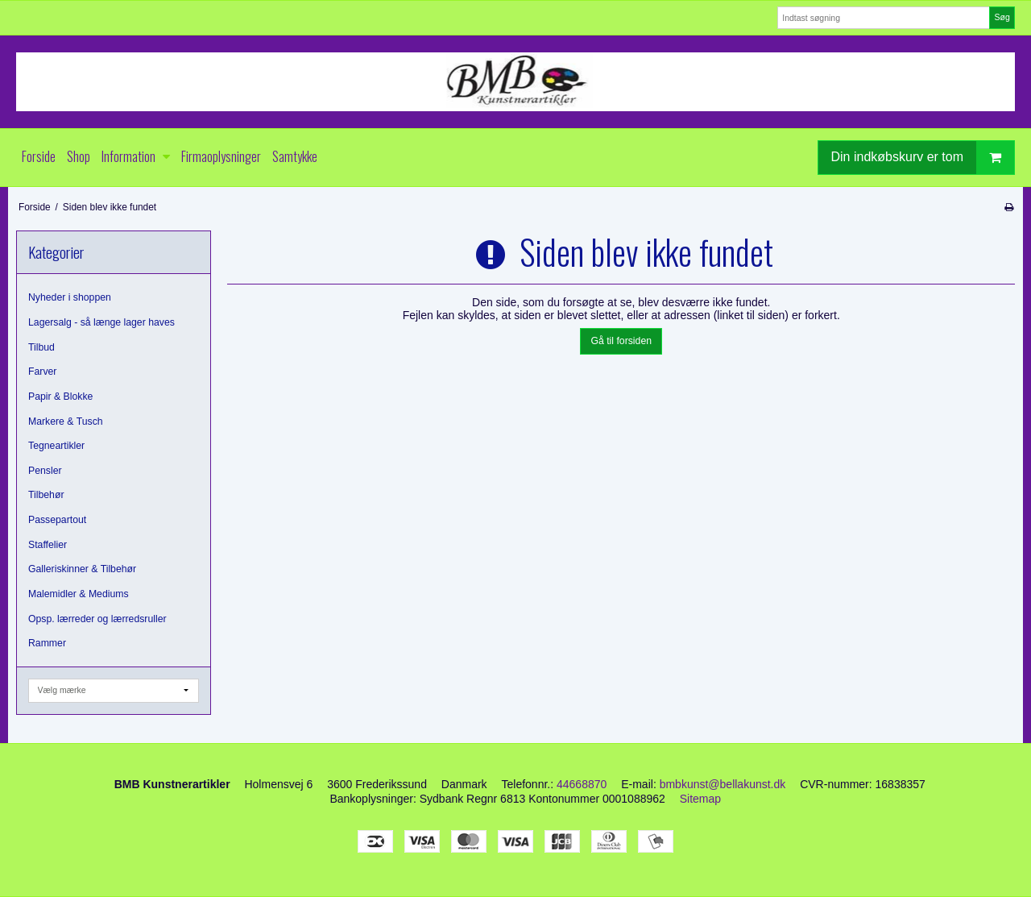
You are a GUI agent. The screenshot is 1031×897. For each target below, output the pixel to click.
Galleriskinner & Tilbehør (82, 569)
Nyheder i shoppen (69, 297)
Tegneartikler (56, 445)
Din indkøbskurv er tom (923, 157)
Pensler (45, 470)
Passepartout (57, 519)
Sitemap (700, 798)
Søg (1001, 17)
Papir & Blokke (60, 396)
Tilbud (41, 347)
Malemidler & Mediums (78, 594)
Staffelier (47, 544)
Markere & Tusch (65, 421)
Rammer (47, 643)
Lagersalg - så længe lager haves (101, 322)
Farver (42, 371)
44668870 (582, 784)
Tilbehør (46, 494)
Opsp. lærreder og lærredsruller (97, 619)
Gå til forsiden (621, 341)
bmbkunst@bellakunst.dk (723, 784)
